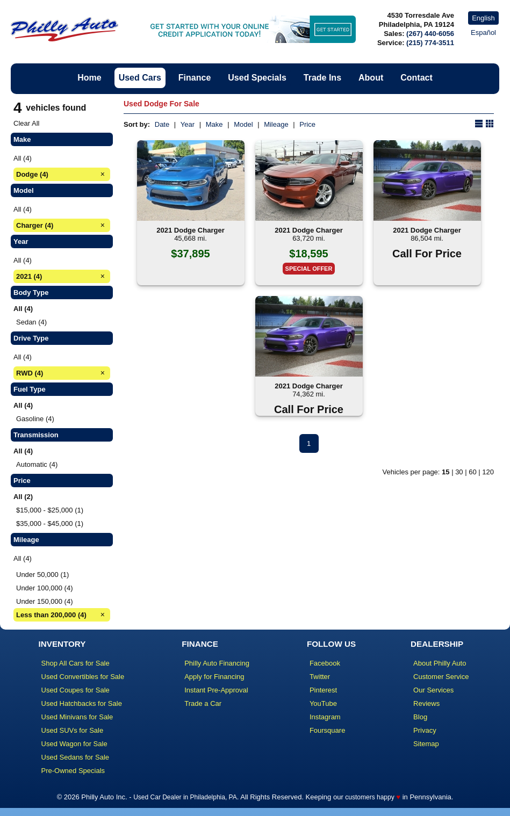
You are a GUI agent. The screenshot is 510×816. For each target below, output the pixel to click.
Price (307, 124)
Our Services (433, 690)
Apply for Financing (214, 677)
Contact (416, 77)
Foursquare (327, 730)
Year (188, 124)
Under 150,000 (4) (44, 601)
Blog (420, 717)
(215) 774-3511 (430, 43)
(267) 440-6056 (430, 34)
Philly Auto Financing (216, 663)
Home (89, 77)
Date (162, 124)
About (370, 77)
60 (472, 472)
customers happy (369, 797)
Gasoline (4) (35, 419)
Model (243, 124)
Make (214, 124)
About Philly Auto (439, 663)
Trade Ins (322, 77)
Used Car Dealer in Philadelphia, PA (185, 797)
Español (483, 32)
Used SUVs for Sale (72, 730)
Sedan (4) (31, 322)
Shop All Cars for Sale (75, 663)
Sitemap (426, 744)
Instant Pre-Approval (216, 690)
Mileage (276, 124)
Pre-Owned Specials (73, 771)
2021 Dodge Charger (190, 230)
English (483, 18)
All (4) (22, 158)
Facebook (325, 663)
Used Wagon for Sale (74, 744)
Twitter (320, 677)
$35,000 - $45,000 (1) (49, 523)
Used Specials (257, 77)
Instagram (325, 717)
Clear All (26, 123)
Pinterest (323, 690)
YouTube (323, 703)
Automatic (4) (37, 464)
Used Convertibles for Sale (83, 677)
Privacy (424, 730)
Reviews (426, 703)
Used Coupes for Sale (75, 690)
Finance (194, 77)
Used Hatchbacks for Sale (81, 703)
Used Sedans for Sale (75, 757)
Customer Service (441, 677)
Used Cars (140, 77)
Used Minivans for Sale (77, 717)
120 (488, 472)
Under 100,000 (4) (44, 588)
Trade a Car (202, 703)
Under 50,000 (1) (42, 575)
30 (459, 472)
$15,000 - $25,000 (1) (49, 510)
